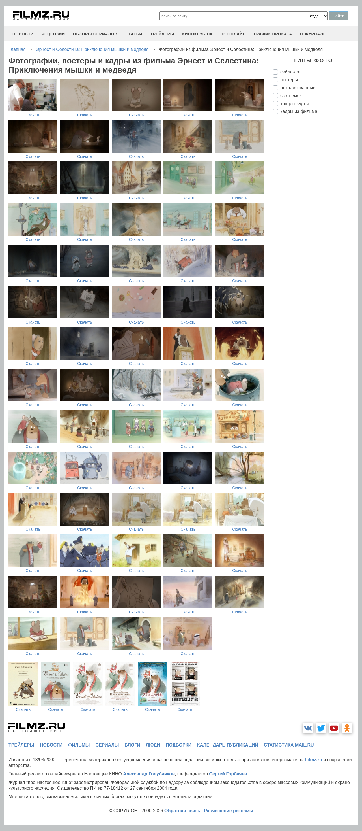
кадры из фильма (298, 111)
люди (153, 745)
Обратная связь (182, 810)
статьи (133, 34)
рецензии (53, 34)
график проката (273, 34)
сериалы (107, 745)
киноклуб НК (197, 34)
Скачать (32, 115)
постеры (289, 79)
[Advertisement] (315, 213)
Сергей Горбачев (228, 774)
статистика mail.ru (289, 745)
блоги (132, 745)
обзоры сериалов (95, 34)
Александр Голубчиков (149, 774)
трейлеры (162, 34)
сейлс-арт (290, 71)
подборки (178, 745)
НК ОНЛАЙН (233, 34)
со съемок (290, 95)
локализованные (297, 87)
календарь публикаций (227, 745)
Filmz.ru (313, 759)
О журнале (313, 34)
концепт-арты (294, 103)
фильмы (79, 745)
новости (23, 34)
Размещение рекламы (228, 810)
